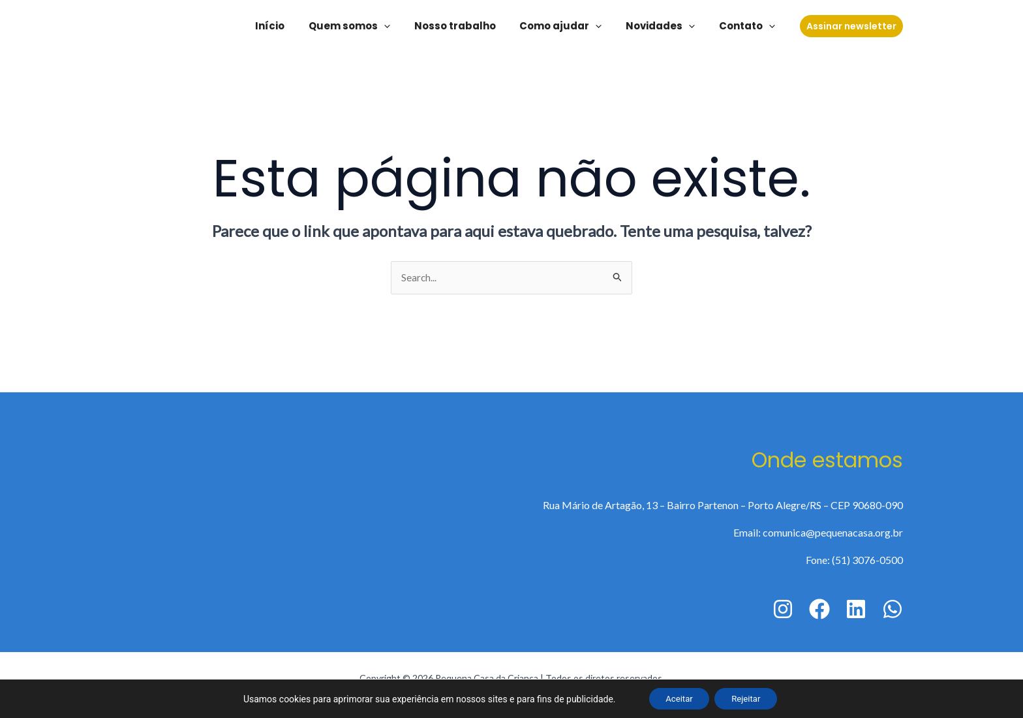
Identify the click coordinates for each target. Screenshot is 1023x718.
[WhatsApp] (892, 609)
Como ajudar (571, 26)
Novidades (666, 26)
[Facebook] (819, 609)
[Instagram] (782, 609)
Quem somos (369, 26)
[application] (403, 26)
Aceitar (675, 698)
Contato (749, 26)
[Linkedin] (856, 609)
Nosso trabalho (470, 26)
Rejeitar (749, 698)
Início (294, 26)
